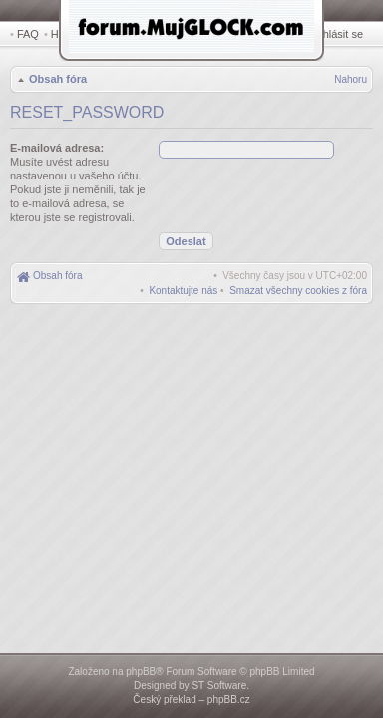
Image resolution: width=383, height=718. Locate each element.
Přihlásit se (340, 34)
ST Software (219, 685)
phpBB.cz (228, 699)
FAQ (28, 34)
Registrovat (283, 34)
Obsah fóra (56, 81)
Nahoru (350, 81)
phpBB (141, 671)
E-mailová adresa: (57, 150)
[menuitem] (298, 292)
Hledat (70, 34)
